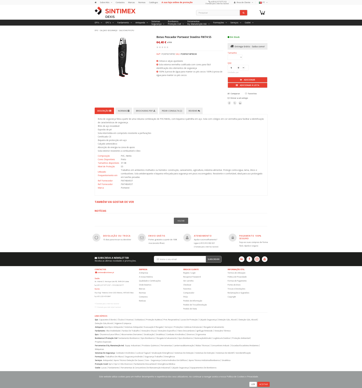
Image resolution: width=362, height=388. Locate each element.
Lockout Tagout (143, 353)
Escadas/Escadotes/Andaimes (245, 345)
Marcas (131, 2)
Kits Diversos (126, 364)
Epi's (111, 364)
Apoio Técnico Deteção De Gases (129, 360)
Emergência (169, 357)
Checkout (187, 285)
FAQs (185, 297)
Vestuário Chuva (148, 331)
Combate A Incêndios (175, 334)
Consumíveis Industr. (220, 345)
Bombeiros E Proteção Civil (106, 338)
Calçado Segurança (108, 30)
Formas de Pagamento (237, 281)
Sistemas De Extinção (204, 353)
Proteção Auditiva (154, 320)
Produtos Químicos (150, 345)
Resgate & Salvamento (214, 327)
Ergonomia (201, 334)
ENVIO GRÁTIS (156, 235)
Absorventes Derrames (131, 334)
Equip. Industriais (132, 345)
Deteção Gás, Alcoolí (248, 320)
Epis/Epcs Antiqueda (113, 327)
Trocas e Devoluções (236, 289)
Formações (99, 357)
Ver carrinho (188, 281)
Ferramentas (166, 345)
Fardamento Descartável (145, 364)
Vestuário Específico (167, 331)
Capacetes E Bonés (107, 320)
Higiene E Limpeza (123, 323)
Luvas (104, 368)
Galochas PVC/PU (126, 30)
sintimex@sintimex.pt (105, 272)
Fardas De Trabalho (131, 331)
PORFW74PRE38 (189, 54)
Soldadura (139, 320)
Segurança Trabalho (153, 357)
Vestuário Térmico (222, 331)
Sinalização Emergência (162, 353)
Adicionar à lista (247, 85)
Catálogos (153, 2)
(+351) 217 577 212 (218, 1)
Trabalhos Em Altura (114, 357)
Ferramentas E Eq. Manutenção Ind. (109, 345)
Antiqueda (99, 327)
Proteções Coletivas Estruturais (188, 327)
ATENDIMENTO (203, 235)
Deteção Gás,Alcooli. (104, 323)
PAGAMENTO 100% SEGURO (250, 237)
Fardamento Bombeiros (128, 338)
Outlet (97, 368)
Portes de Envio (234, 285)
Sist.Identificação (243, 353)
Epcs (97, 334)
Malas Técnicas (202, 345)
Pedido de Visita (190, 308)
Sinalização (149, 334)
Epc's (116, 364)
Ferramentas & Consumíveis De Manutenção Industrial (145, 368)
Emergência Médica (166, 364)
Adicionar (247, 79)
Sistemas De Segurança (105, 353)
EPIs (96, 30)
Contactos (120, 2)
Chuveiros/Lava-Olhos (110, 334)
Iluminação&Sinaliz (203, 338)
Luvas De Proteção (189, 320)
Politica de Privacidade (237, 277)
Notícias (142, 300)
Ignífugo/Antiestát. (204, 331)
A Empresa (143, 273)
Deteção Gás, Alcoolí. (227, 320)
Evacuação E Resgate (153, 327)
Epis (96, 320)
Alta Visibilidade (113, 331)
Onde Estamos (145, 285)
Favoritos (187, 289)
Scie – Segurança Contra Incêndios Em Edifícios (166, 360)
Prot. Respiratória (171, 320)
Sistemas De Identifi (225, 353)
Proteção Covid (101, 364)
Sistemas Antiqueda (133, 327)
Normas (141, 2)
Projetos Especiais (103, 342)
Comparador (188, 293)
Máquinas (99, 349)
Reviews (194, 110)
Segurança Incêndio (134, 357)
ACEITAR (263, 384)
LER (253, 384)
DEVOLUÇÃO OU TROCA (117, 235)
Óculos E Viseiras (125, 320)
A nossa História (146, 277)
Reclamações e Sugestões (238, 293)
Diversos (191, 334)
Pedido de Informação (192, 300)
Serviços (168, 327)
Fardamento (100, 331)
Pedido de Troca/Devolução (195, 304)
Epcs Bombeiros (186, 338)
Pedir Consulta (172, 110)
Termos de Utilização (236, 273)
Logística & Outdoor (222, 338)
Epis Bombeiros (148, 338)
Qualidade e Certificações (150, 281)
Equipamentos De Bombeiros (203, 368)
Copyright (232, 297)
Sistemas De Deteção (184, 353)
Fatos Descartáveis (186, 331)
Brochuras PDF (145, 110)
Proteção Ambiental (241, 338)
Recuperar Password (192, 277)
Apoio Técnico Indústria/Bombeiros (204, 360)
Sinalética (160, 334)
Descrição (104, 110)
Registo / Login (189, 273)
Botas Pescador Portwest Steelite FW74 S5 (183, 37)
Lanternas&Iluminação (184, 345)
